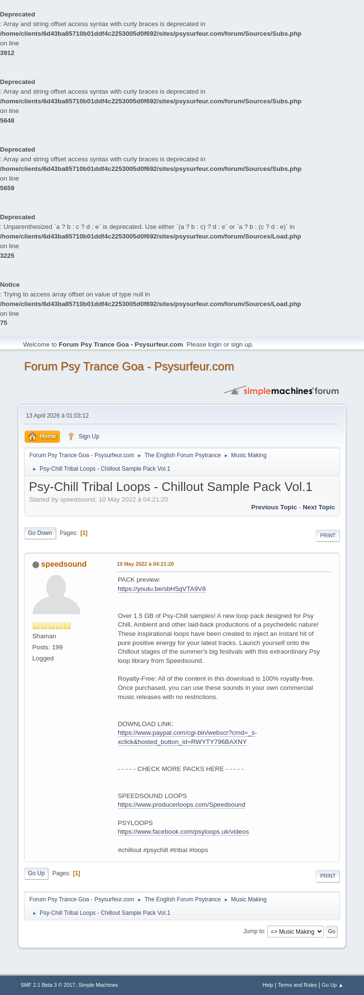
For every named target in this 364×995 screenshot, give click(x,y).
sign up (241, 344)
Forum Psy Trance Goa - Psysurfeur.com (129, 366)
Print (327, 535)
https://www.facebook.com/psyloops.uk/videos (183, 831)
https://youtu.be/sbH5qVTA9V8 (162, 588)
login (214, 344)
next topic (319, 507)
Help (267, 985)
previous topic (274, 507)
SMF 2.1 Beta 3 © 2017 (48, 985)
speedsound (64, 564)
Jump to (254, 931)
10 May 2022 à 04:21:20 (145, 564)
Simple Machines (98, 985)
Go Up (36, 873)
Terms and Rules (297, 985)
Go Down (40, 533)
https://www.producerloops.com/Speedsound (182, 804)
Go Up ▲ (333, 985)
